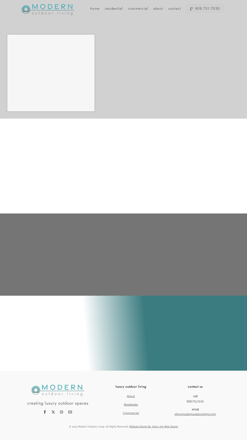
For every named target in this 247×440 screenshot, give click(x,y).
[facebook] (44, 411)
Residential (114, 8)
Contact (174, 8)
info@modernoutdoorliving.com (195, 414)
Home (95, 8)
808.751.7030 (205, 8)
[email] (70, 411)
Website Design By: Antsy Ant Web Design (153, 426)
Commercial (138, 8)
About (158, 8)
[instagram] (61, 411)
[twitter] (53, 411)
